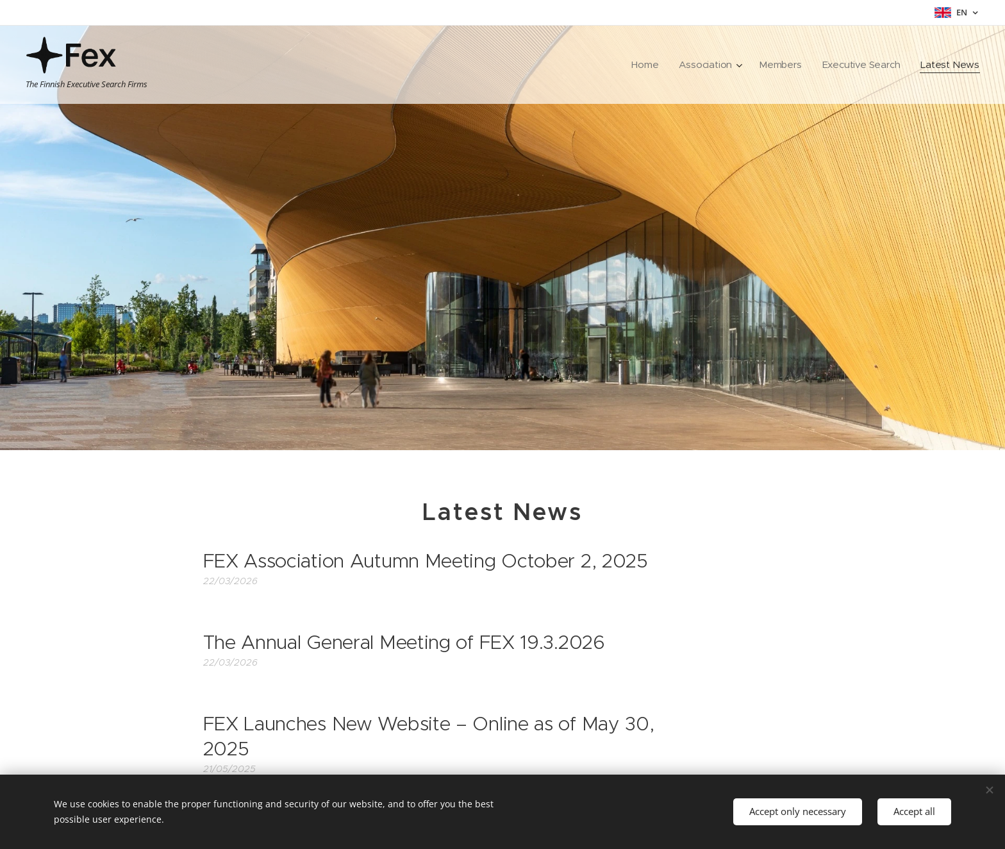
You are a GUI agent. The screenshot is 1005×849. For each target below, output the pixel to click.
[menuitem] (642, 65)
